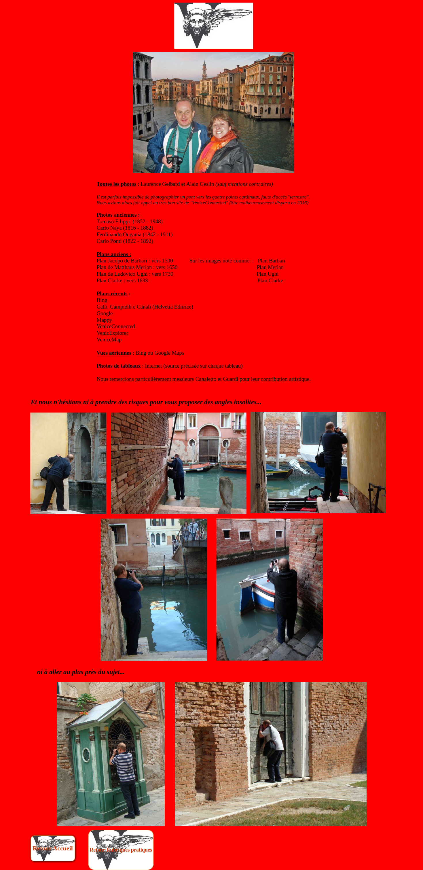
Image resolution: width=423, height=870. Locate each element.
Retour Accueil (53, 848)
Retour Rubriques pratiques (121, 850)
